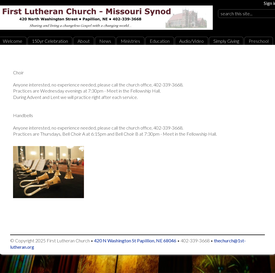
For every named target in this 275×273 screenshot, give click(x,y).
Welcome (12, 41)
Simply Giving (226, 41)
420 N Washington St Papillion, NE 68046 (135, 240)
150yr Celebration (50, 41)
